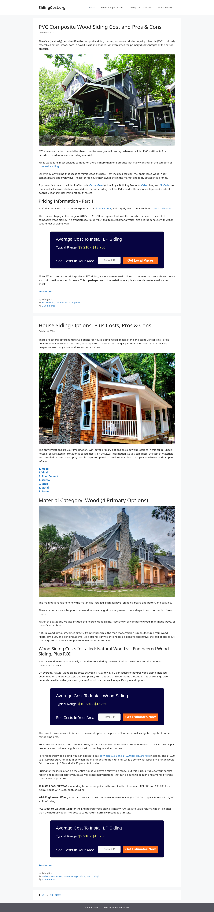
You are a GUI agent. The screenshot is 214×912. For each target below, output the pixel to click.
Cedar (45, 876)
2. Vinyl (43, 472)
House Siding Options (53, 302)
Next (59, 895)
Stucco (89, 876)
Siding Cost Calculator (140, 7)
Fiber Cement (55, 876)
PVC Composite (72, 302)
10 (52, 895)
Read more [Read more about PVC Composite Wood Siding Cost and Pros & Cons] (45, 291)
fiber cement (103, 208)
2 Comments (48, 305)
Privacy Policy (165, 7)
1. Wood (44, 468)
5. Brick (43, 484)
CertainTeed (96, 185)
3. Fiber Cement (48, 476)
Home (92, 7)
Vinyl (96, 876)
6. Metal (44, 487)
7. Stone (44, 491)
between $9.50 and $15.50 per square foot (125, 755)
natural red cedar (161, 208)
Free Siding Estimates (112, 7)
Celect (144, 185)
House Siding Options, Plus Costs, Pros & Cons (95, 325)
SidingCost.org (52, 7)
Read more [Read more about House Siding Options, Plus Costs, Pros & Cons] (45, 865)
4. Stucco (44, 480)
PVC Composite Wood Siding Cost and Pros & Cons (100, 26)
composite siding (49, 166)
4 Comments (48, 879)
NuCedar (165, 185)
